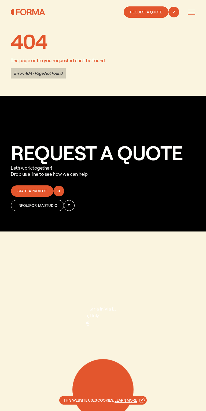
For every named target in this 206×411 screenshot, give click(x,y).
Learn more (126, 400)
